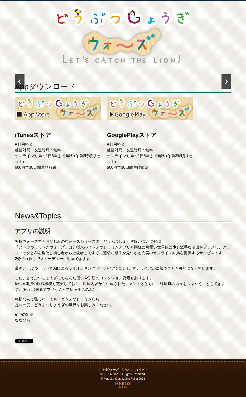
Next (226, 81)
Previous (20, 81)
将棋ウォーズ (110, 369)
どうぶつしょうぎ (133, 369)
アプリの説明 (32, 231)
